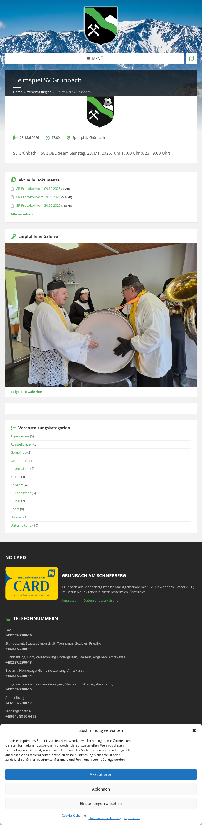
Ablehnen (101, 789)
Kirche (15, 476)
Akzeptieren (101, 774)
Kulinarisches (21, 493)
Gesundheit (20, 460)
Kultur (15, 500)
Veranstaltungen (39, 92)
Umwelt (17, 517)
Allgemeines (20, 436)
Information (20, 468)
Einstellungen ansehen (101, 803)
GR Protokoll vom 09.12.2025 (38, 188)
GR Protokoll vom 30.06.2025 (38, 205)
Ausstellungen (22, 444)
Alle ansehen (22, 214)
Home (17, 92)
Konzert (17, 484)
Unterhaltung (21, 525)
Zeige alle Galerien (26, 391)
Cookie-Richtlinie (74, 815)
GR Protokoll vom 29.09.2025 (38, 197)
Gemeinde (19, 452)
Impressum (132, 818)
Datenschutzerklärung (105, 818)
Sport (15, 509)
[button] (194, 730)
